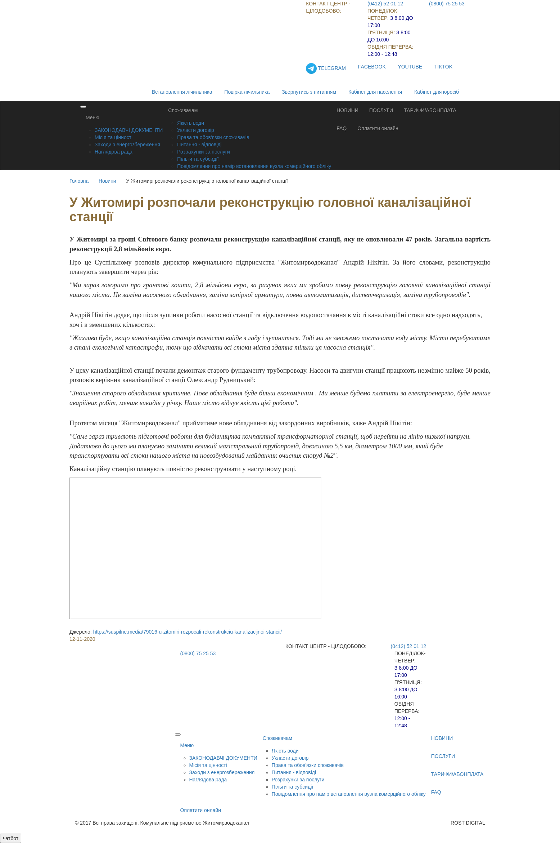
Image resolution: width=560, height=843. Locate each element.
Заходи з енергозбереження (127, 144)
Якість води (190, 123)
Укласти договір (195, 130)
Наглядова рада (113, 152)
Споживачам (183, 110)
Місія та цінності (113, 137)
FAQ (342, 128)
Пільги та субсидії (197, 159)
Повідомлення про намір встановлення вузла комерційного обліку (254, 166)
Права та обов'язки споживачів (213, 137)
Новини (107, 181)
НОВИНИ (347, 110)
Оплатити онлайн (377, 128)
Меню (92, 117)
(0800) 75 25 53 (447, 3)
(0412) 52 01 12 (385, 3)
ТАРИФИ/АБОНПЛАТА (430, 110)
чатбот (10, 838)
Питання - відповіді (199, 144)
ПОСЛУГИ (381, 110)
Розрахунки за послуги (203, 152)
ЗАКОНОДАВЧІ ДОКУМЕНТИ (129, 130)
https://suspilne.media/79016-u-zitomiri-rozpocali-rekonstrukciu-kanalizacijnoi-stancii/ (187, 632)
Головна (79, 181)
